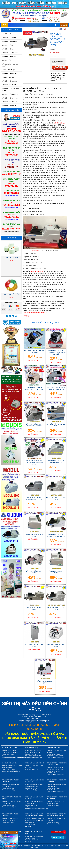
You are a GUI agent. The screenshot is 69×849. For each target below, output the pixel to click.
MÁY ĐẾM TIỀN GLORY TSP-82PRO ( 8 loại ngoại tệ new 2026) (56, 352)
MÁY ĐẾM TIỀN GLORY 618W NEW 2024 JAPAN (34, 498)
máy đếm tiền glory (37, 271)
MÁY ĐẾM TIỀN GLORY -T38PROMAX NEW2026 (56, 388)
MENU (5, 25)
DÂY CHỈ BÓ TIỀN (11, 257)
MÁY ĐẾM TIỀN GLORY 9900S (56, 572)
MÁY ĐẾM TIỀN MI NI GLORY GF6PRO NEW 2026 (34, 388)
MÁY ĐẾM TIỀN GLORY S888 (34, 572)
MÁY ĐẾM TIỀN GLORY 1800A (45, 682)
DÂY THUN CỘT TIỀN (11, 294)
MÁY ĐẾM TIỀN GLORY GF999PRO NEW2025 (34, 425)
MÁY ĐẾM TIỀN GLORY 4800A (34, 608)
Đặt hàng (60, 67)
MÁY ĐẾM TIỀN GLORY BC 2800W (55, 498)
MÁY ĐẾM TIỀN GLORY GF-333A (56, 425)
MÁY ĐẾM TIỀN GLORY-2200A (34, 535)
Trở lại (26, 316)
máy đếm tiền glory (60, 123)
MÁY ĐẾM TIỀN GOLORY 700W (34, 645)
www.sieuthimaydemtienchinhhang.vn (35, 312)
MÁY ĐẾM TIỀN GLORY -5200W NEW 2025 (56, 461)
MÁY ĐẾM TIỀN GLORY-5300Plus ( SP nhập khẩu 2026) (34, 462)
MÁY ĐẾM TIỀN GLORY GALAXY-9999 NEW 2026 (56, 535)
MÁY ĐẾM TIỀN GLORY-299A (55, 645)
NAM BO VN (47, 845)
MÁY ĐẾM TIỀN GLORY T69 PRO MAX (34, 351)
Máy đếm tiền (35, 251)
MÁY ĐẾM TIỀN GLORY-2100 (55, 608)
